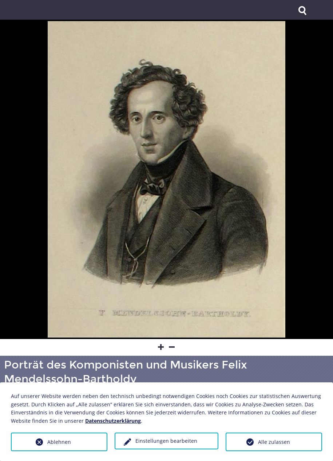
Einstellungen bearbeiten (166, 440)
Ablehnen (59, 441)
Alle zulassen (274, 441)
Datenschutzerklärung (113, 420)
